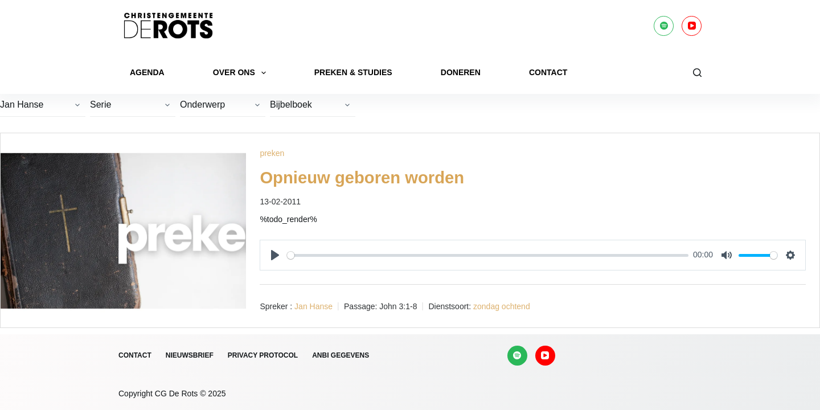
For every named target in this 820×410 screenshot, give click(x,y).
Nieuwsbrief (190, 355)
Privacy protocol (263, 355)
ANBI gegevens (340, 355)
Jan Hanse (313, 305)
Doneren (461, 72)
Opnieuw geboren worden (364, 177)
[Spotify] (664, 26)
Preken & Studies (353, 72)
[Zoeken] (697, 72)
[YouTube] (692, 26)
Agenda (147, 72)
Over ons (241, 73)
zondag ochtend (501, 305)
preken (272, 153)
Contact (548, 72)
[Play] (275, 254)
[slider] (487, 254)
